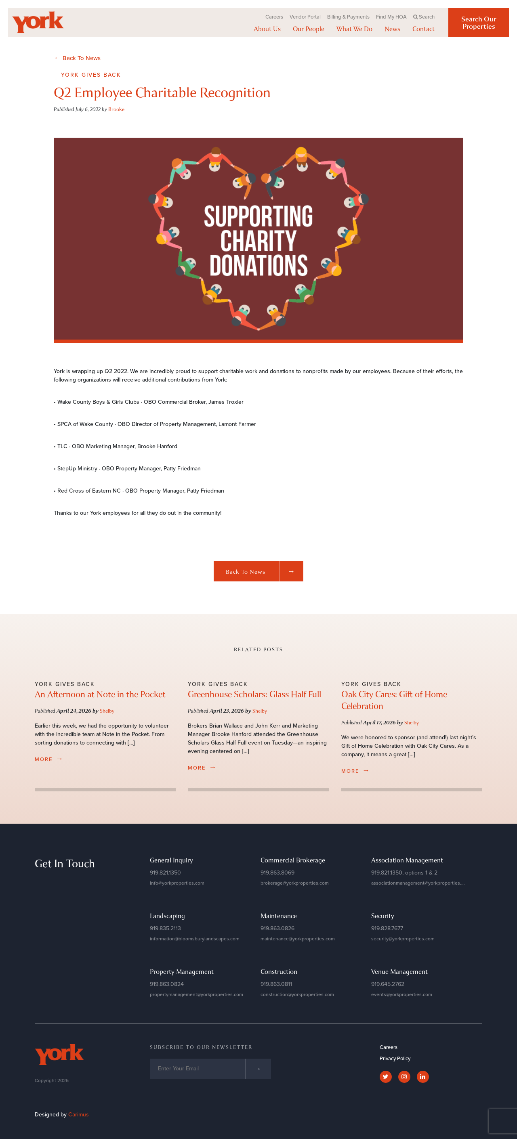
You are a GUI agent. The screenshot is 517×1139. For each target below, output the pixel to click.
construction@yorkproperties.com (297, 994)
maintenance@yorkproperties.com (298, 939)
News (392, 28)
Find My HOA (391, 17)
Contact (423, 28)
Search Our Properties (478, 22)
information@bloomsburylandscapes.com (195, 939)
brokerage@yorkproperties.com (295, 883)
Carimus (78, 1114)
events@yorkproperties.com (401, 994)
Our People (308, 28)
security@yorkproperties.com (403, 939)
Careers (274, 17)
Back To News (77, 57)
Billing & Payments (348, 17)
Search (424, 17)
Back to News (264, 571)
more (49, 758)
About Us (267, 28)
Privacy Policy (395, 1058)
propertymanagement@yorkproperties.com (196, 994)
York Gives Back (91, 74)
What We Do (354, 28)
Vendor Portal (305, 17)
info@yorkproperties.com (177, 883)
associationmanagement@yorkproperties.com (421, 883)
